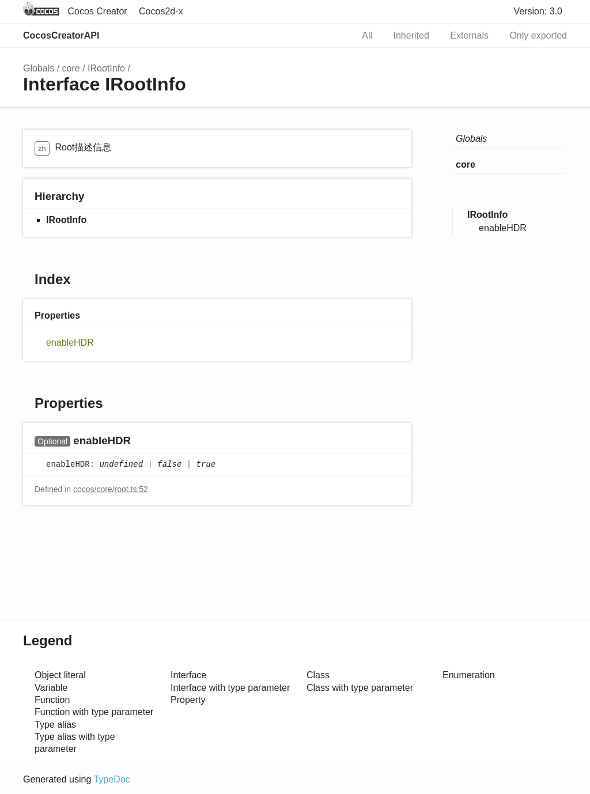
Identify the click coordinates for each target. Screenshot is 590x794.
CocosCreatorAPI (61, 35)
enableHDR (70, 342)
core (71, 68)
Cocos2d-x (161, 11)
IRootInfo (106, 68)
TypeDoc (111, 779)
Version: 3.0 (538, 11)
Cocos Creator (97, 11)
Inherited (411, 35)
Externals (469, 35)
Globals (38, 68)
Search (331, 35)
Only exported (538, 35)
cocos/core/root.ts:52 (110, 489)
